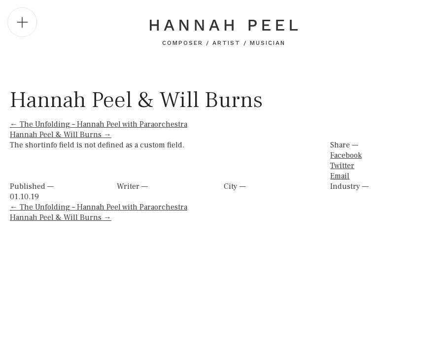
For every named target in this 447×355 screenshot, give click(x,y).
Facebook (346, 155)
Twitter (342, 166)
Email (339, 176)
